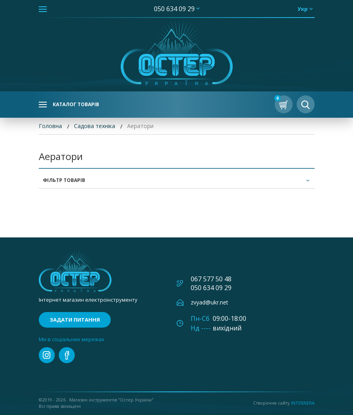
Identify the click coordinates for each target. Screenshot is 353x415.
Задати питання (75, 319)
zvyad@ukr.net (209, 302)
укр (302, 8)
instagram (47, 355)
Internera (303, 403)
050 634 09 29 (174, 8)
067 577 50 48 (211, 279)
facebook (67, 355)
